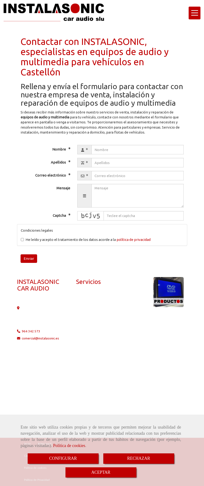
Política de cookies (69, 445)
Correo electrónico (51, 175)
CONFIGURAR (63, 458)
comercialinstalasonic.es (40, 338)
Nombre (59, 149)
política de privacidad (134, 240)
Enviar (29, 258)
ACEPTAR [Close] (100, 472)
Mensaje (63, 188)
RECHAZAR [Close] (138, 458)
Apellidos (59, 162)
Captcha (60, 215)
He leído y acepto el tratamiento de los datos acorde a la (86, 240)
